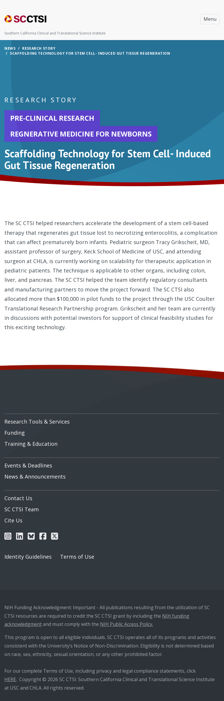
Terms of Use (77, 556)
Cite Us (13, 520)
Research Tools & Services (37, 421)
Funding (14, 432)
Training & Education (30, 443)
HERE (10, 679)
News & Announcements (35, 476)
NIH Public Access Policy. (126, 624)
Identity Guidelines (28, 556)
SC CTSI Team (21, 509)
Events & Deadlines (28, 465)
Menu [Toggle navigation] (210, 19)
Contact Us (18, 498)
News (9, 48)
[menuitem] (112, 419)
